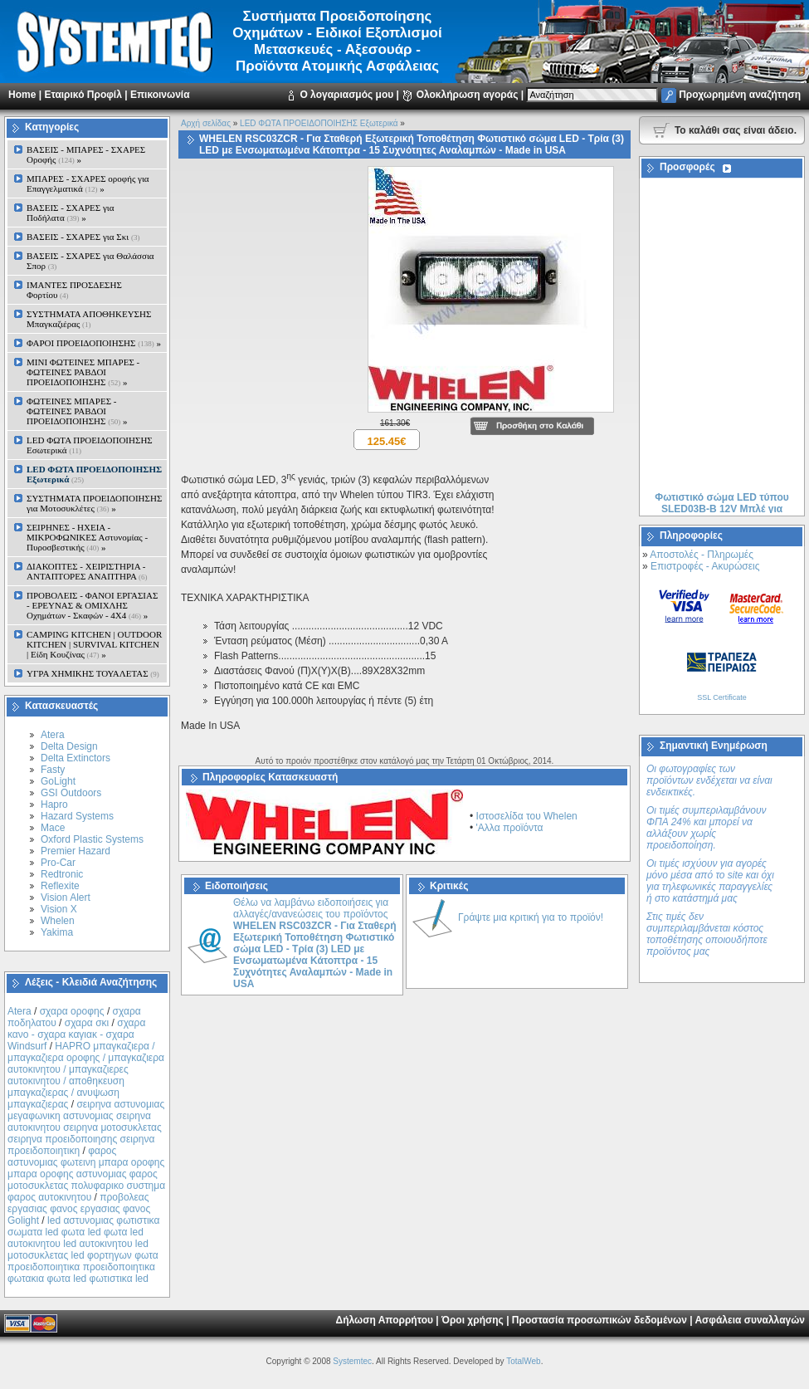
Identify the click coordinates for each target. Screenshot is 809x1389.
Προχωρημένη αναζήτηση (740, 94)
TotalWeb (523, 1361)
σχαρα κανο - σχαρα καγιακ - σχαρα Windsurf (76, 1034)
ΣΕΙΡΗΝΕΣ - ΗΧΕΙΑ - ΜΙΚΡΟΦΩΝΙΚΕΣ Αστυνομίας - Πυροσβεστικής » (87, 537)
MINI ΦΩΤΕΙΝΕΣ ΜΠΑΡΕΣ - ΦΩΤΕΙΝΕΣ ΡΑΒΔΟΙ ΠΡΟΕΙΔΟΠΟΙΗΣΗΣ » (83, 372)
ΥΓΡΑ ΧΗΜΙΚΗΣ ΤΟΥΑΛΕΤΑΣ (93, 673)
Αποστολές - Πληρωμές (701, 554)
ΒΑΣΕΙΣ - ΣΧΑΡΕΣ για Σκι (83, 237)
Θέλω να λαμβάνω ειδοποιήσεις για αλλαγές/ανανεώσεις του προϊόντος (315, 943)
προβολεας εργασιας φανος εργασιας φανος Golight (78, 1208)
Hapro (54, 804)
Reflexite (60, 886)
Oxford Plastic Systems (92, 839)
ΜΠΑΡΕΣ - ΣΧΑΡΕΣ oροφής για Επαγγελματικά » (88, 183)
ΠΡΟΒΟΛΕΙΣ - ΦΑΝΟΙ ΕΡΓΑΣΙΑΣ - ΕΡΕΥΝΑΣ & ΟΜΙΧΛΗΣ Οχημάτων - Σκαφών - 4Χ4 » (92, 605)
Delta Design (69, 746)
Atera (53, 735)
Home (22, 94)
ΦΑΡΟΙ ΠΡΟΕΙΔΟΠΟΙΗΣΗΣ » (94, 343)
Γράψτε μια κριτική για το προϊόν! (530, 917)
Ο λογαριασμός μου (346, 94)
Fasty (53, 769)
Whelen (58, 921)
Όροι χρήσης (472, 1320)
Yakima (57, 932)
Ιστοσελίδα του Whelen (527, 816)
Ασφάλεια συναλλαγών (749, 1320)
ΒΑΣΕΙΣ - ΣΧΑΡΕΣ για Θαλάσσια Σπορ (90, 261)
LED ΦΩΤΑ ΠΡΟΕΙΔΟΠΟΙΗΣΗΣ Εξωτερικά (318, 123)
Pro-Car (58, 862)
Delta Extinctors (75, 758)
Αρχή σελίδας (206, 123)
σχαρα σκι (87, 1023)
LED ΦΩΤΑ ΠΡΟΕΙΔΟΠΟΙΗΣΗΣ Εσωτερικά (90, 445)
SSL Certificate (722, 697)
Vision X (59, 909)
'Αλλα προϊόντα (509, 828)
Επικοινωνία (160, 94)
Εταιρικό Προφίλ (82, 94)
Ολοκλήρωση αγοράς (468, 94)
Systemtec (352, 1361)
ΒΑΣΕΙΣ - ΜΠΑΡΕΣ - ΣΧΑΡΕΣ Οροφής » (86, 154)
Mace (53, 828)
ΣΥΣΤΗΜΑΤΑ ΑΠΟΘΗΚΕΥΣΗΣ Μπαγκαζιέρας (89, 319)
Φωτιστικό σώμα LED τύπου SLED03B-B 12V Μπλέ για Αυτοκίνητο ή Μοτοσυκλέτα (721, 512)
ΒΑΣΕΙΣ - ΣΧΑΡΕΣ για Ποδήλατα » (71, 213)
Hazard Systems (77, 816)
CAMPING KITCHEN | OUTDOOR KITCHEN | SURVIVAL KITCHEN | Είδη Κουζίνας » (94, 644)
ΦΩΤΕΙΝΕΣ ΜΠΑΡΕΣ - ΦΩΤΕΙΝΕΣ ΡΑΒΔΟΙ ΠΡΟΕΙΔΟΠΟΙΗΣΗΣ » (77, 411)
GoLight (58, 781)
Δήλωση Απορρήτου (384, 1320)
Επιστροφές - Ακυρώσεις (705, 566)
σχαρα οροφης (72, 1011)
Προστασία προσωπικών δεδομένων (599, 1320)
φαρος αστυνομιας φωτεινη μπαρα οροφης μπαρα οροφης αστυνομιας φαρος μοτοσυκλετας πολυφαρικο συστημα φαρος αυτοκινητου (86, 1174)
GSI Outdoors (71, 793)
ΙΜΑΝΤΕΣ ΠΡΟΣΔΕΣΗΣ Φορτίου (74, 290)
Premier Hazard (75, 851)
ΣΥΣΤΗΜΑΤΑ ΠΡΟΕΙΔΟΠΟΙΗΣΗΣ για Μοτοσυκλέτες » (94, 503)
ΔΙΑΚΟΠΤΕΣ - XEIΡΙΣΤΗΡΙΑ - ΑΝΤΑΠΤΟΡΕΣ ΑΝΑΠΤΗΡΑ (87, 571)
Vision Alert (65, 897)
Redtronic (62, 874)
